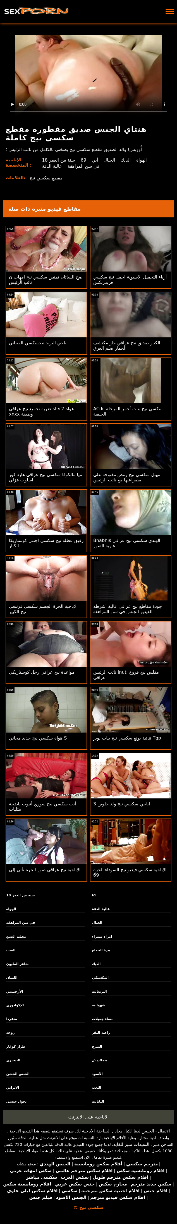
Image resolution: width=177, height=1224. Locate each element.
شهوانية (98, 1005)
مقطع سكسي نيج (46, 178)
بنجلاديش (99, 1060)
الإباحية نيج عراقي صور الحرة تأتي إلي (44, 869)
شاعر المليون (17, 964)
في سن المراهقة (83, 166)
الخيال (109, 160)
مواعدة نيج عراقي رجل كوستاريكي (41, 672)
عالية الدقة (52, 166)
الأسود (97, 1074)
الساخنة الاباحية (96, 1131)
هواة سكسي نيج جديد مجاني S (38, 738)
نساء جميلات (102, 1019)
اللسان (11, 978)
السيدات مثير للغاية (131, 1144)
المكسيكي (100, 978)
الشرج (97, 1046)
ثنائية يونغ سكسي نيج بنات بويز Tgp (127, 738)
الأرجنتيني (14, 991)
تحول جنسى (16, 1101)
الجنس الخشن (18, 1074)
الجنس (148, 1131)
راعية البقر (101, 1033)
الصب (10, 950)
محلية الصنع (16, 937)
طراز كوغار (15, 1046)
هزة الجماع (101, 950)
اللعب (96, 1087)
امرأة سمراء (102, 937)
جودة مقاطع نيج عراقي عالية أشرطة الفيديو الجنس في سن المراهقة (127, 609)
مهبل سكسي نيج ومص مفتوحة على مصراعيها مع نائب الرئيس (126, 477)
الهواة (141, 160)
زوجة (10, 1033)
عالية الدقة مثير (23, 1137)
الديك (126, 160)
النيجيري (13, 1060)
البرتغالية (99, 991)
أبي (95, 160)
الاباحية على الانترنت (88, 1117)
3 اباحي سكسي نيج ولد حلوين (121, 804)
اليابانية (98, 1101)
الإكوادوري (15, 1005)
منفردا (11, 1019)
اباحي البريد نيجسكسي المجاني (38, 342)
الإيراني (12, 1087)
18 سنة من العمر (58, 160)
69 (83, 160)
